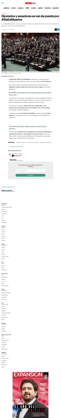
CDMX (27, 8)
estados (33, 8)
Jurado (2, 367)
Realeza (3, 247)
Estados (3, 236)
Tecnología (3, 213)
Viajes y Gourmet (5, 256)
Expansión (4, 203)
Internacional (4, 211)
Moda (2, 251)
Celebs (2, 267)
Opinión (3, 238)
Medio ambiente (4, 304)
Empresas (3, 205)
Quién (3, 244)
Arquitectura (4, 297)
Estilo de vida (4, 269)
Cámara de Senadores (45, 142)
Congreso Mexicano (21, 142)
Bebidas (3, 356)
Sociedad (47, 8)
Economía (3, 209)
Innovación (3, 315)
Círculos (3, 249)
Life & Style (4, 273)
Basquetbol (3, 342)
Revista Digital (4, 349)
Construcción (4, 290)
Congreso (4, 13)
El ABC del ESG (4, 317)
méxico (13, 8)
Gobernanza (3, 308)
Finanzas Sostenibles (5, 313)
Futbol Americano (5, 340)
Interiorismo (3, 299)
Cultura (2, 258)
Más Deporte (4, 344)
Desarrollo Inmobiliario (6, 292)
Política (3, 226)
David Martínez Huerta (17, 153)
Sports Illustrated (6, 334)
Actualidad (3, 324)
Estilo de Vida (4, 364)
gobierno (6, 8)
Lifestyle (3, 346)
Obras (2, 215)
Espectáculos (4, 245)
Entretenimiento (4, 277)
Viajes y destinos (5, 358)
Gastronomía (4, 353)
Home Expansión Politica (6, 207)
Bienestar (3, 362)
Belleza (3, 254)
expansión (55, 8)
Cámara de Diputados (33, 142)
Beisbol (3, 338)
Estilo (2, 274)
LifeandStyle (4, 222)
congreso (20, 8)
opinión (40, 8)
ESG (2, 218)
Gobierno (3, 227)
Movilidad (3, 310)
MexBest (3, 352)
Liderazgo (3, 326)
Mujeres (3, 220)
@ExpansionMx (17, 155)
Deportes (3, 279)
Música (3, 283)
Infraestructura (4, 295)
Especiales (3, 331)
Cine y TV (3, 281)
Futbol (2, 336)
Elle (2, 262)
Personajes (3, 360)
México (2, 229)
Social (2, 306)
